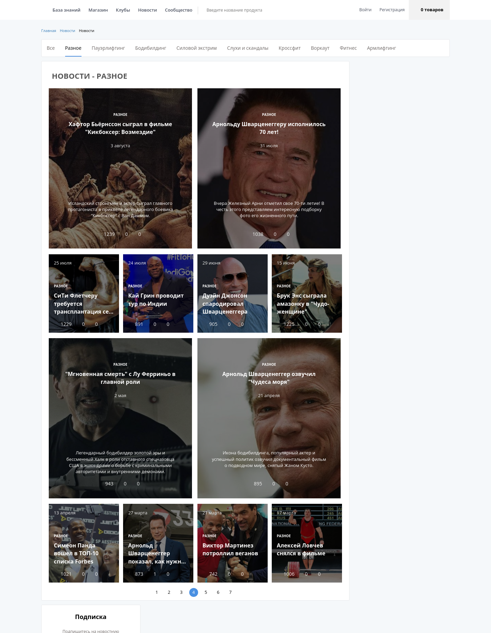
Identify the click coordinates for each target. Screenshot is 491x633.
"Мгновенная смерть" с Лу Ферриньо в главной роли (120, 377)
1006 (284, 572)
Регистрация (392, 10)
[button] (429, 10)
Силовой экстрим (197, 48)
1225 (284, 323)
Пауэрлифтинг (108, 48)
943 (105, 483)
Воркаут (320, 48)
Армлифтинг (381, 48)
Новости (147, 10)
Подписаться (400, 162)
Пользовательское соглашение (292, 624)
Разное (73, 48)
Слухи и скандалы (247, 48)
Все (51, 48)
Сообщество (179, 10)
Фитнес (348, 48)
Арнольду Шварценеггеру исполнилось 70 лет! (267, 127)
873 (135, 572)
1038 (253, 234)
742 (208, 572)
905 (208, 323)
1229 (63, 323)
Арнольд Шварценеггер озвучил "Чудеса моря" (267, 377)
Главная (48, 30)
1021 (63, 572)
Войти (365, 10)
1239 (106, 234)
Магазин (98, 10)
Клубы (123, 10)
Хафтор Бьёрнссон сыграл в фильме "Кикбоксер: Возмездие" (120, 127)
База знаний (66, 10)
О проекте (176, 624)
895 (253, 483)
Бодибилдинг (150, 48)
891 (135, 323)
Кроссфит (289, 48)
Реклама (208, 624)
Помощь (237, 624)
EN (66, 624)
